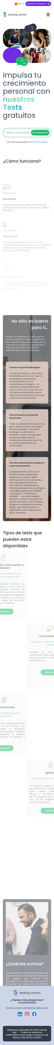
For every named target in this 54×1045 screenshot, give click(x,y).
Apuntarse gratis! (40, 132)
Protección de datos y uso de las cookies (30, 1036)
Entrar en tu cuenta (38, 142)
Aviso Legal (26, 1034)
